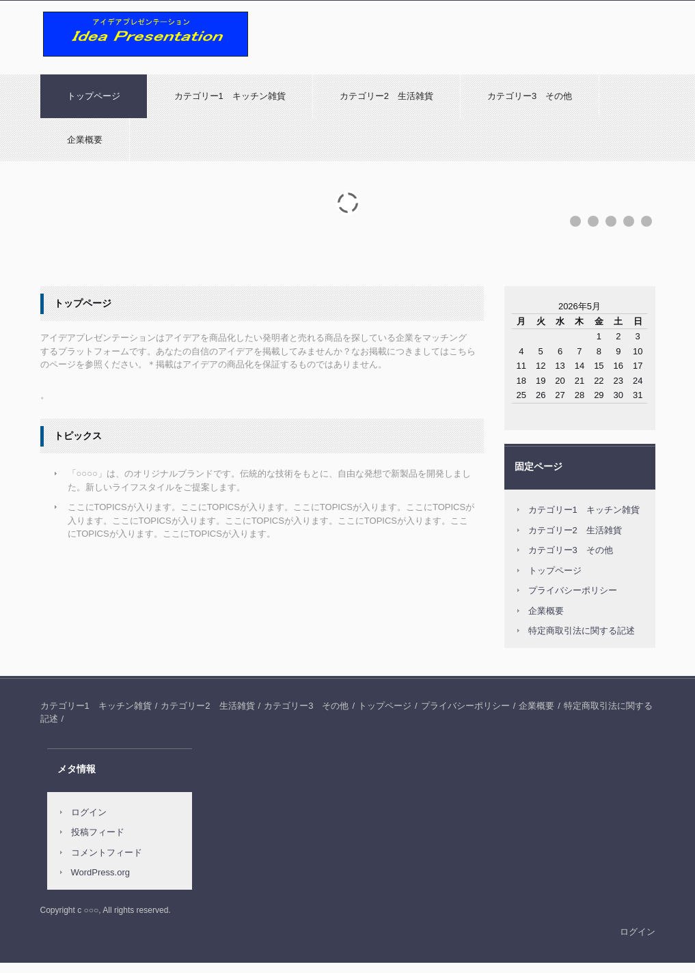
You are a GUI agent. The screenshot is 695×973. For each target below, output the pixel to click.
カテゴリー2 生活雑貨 (386, 96)
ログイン (89, 812)
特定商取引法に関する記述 (581, 630)
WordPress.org (100, 872)
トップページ (93, 96)
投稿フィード (97, 832)
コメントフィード (106, 852)
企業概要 (85, 140)
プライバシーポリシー (572, 590)
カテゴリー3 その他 (529, 96)
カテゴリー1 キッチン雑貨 (230, 96)
